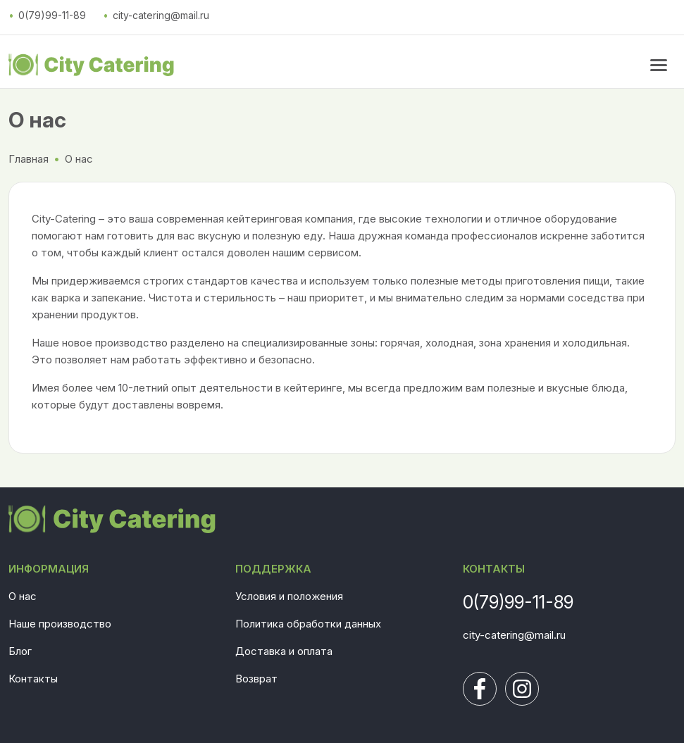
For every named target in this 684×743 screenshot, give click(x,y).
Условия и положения (289, 596)
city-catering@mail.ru (161, 15)
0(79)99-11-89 (52, 15)
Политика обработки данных (308, 623)
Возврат (256, 678)
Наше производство (59, 623)
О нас (22, 596)
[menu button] (659, 65)
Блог (20, 651)
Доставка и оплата (283, 651)
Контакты (33, 678)
